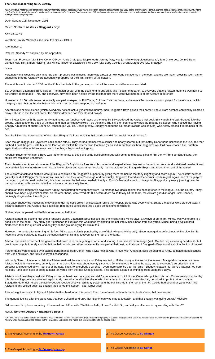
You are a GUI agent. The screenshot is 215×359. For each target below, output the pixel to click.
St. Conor (146, 347)
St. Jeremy (45, 349)
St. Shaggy (147, 333)
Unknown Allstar (53, 333)
